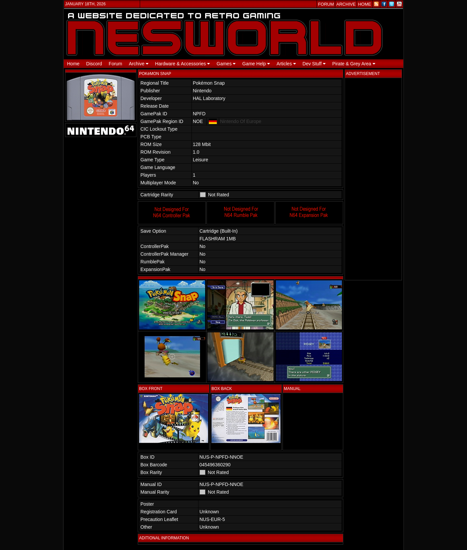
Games (226, 63)
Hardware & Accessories (182, 63)
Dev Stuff (314, 63)
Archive (138, 63)
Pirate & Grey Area (353, 63)
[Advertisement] (373, 179)
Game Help (256, 63)
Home (73, 63)
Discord (94, 63)
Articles (286, 63)
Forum (115, 63)
